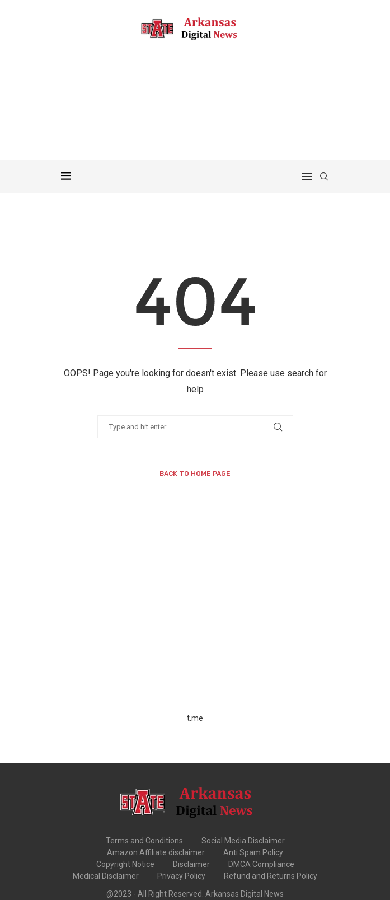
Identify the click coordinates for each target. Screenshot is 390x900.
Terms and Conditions (144, 840)
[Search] (324, 176)
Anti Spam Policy (253, 852)
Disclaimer (191, 864)
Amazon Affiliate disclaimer (156, 852)
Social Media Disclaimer (243, 840)
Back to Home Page (195, 473)
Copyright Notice (125, 864)
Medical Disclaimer (106, 875)
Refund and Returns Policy (270, 875)
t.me (195, 718)
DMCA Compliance (261, 864)
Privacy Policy (181, 875)
